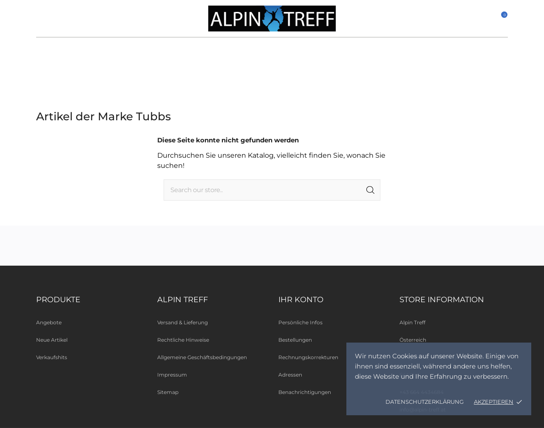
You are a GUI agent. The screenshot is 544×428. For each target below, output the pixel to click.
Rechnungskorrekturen (308, 357)
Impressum (172, 374)
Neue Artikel (52, 340)
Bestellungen (295, 340)
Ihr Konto (300, 299)
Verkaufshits (51, 357)
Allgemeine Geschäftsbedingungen (202, 357)
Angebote (49, 322)
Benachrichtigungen (304, 392)
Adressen (290, 374)
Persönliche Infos (300, 322)
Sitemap (167, 392)
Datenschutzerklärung (424, 401)
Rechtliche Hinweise (183, 340)
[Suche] (272, 190)
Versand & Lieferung (182, 322)
